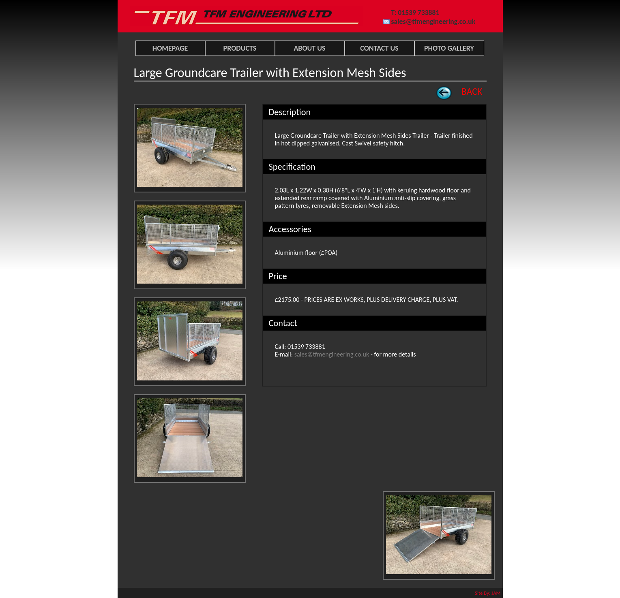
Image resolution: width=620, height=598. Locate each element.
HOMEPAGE (170, 48)
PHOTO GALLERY (449, 48)
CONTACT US (379, 48)
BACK (472, 91)
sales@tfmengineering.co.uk (433, 21)
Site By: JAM (487, 593)
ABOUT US (309, 48)
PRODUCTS (240, 48)
